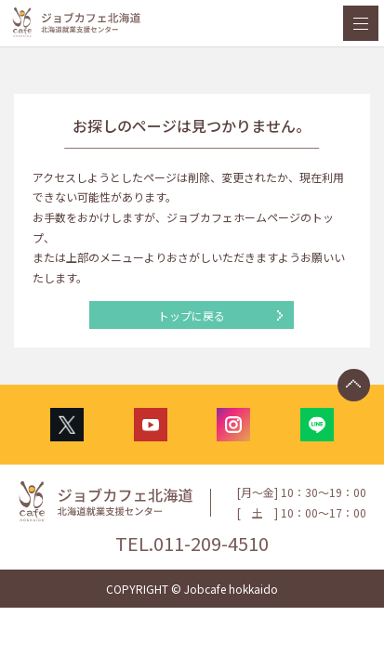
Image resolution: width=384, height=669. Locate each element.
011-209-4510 (211, 543)
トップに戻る (191, 315)
